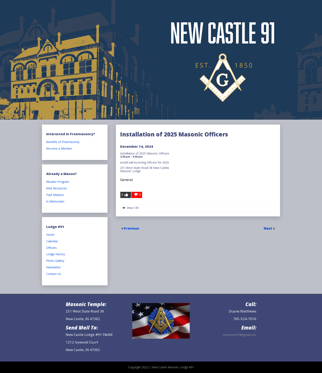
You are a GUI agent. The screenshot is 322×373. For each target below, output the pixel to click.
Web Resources (56, 188)
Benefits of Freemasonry (62, 142)
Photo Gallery (55, 261)
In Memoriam (55, 201)
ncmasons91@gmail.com (239, 335)
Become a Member (59, 148)
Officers (51, 248)
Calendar (52, 241)
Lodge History (55, 254)
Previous (131, 228)
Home (50, 235)
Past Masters (55, 195)
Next (268, 228)
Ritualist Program (57, 182)
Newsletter (53, 267)
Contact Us (53, 274)
